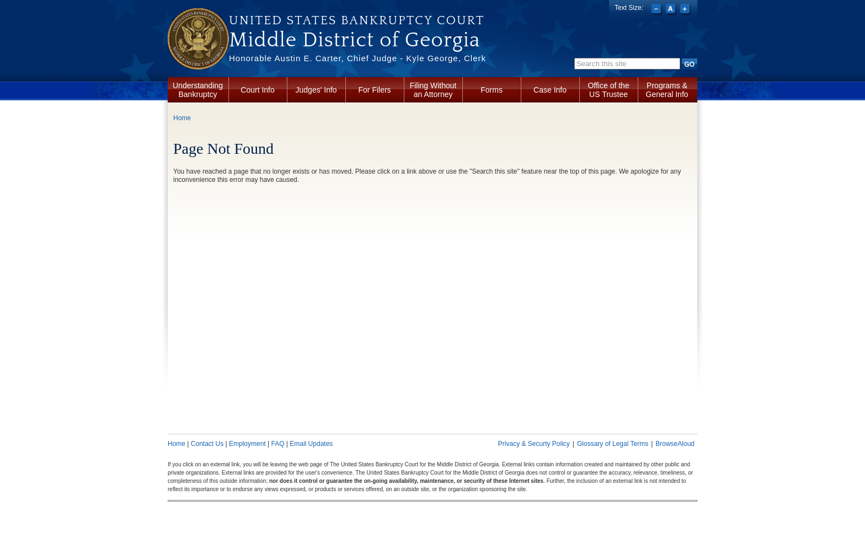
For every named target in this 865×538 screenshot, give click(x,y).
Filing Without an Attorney (433, 90)
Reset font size (671, 10)
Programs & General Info (667, 90)
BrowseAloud (675, 444)
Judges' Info (316, 89)
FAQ (277, 444)
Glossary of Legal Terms (612, 444)
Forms (491, 89)
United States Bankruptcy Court (356, 20)
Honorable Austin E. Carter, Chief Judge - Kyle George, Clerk (357, 58)
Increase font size (686, 10)
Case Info (550, 89)
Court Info (257, 89)
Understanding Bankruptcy (198, 90)
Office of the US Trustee (608, 90)
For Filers (375, 89)
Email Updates (311, 444)
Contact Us (207, 444)
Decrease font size (657, 10)
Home (182, 118)
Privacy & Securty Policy (534, 444)
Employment (247, 444)
